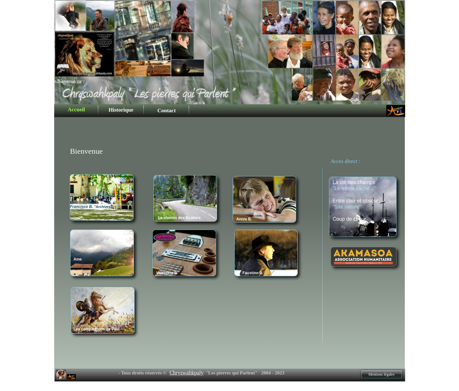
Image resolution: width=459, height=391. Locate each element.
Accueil (76, 110)
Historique (121, 110)
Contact (166, 110)
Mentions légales (381, 374)
